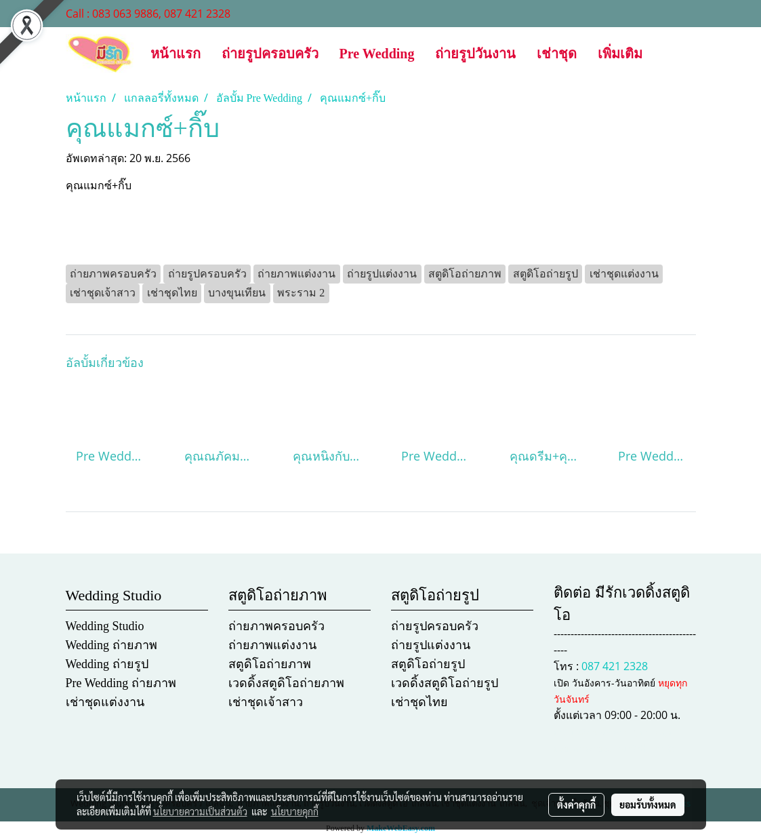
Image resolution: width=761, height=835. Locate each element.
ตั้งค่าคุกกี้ (576, 804)
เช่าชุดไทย (419, 702)
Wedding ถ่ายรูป (107, 664)
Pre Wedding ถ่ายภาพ (121, 683)
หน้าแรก (175, 53)
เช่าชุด (557, 53)
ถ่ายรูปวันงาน (475, 53)
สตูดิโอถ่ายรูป (428, 664)
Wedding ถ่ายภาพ (111, 645)
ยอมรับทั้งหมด (647, 804)
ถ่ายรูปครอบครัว (270, 53)
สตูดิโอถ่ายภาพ (269, 664)
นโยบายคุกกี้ (294, 811)
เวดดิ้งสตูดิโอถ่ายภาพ (286, 683)
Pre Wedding (377, 53)
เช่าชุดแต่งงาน (105, 702)
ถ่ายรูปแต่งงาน (430, 645)
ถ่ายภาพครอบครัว (276, 626)
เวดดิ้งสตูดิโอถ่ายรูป (444, 683)
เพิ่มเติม (620, 53)
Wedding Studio (105, 626)
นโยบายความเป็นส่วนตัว (200, 811)
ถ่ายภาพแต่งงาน (272, 645)
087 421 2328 (614, 666)
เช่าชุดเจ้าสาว (265, 702)
